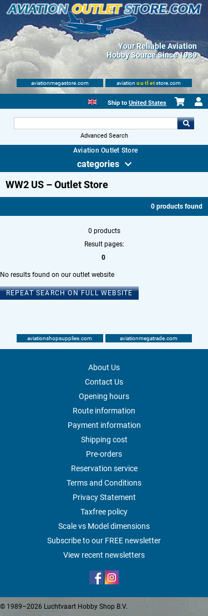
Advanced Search (104, 135)
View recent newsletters (104, 555)
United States (147, 103)
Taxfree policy (104, 511)
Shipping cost (104, 439)
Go (185, 123)
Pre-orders (104, 454)
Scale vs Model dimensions (104, 526)
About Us (104, 367)
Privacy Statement (104, 497)
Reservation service (104, 468)
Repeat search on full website (69, 293)
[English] (92, 100)
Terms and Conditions (104, 482)
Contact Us (104, 381)
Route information (104, 410)
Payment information (104, 425)
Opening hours (104, 396)
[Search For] (96, 123)
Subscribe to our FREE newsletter (104, 540)
